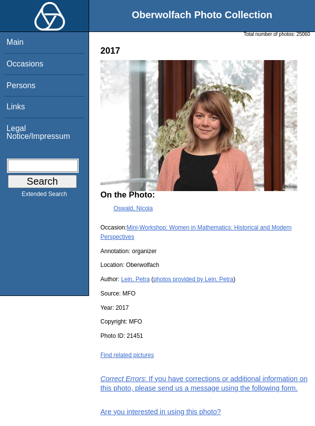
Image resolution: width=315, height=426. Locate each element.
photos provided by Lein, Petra (193, 279)
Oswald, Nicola (133, 208)
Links (15, 106)
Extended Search (44, 196)
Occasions (24, 64)
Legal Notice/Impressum (38, 132)
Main (15, 42)
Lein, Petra (135, 279)
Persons (20, 85)
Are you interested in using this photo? (160, 412)
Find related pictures (127, 355)
